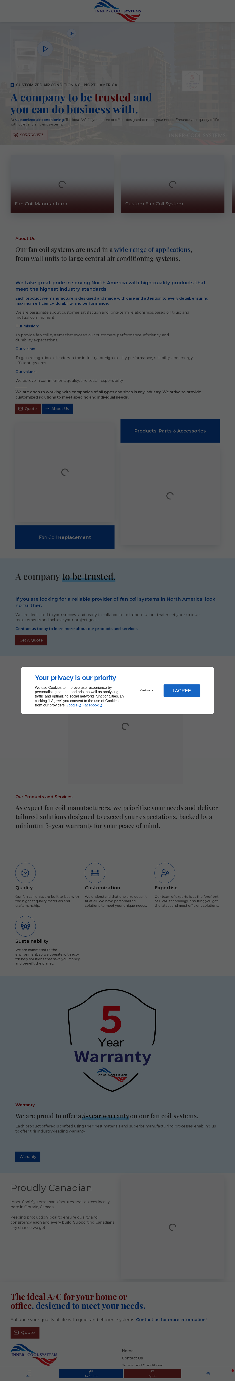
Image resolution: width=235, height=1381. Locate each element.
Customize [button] (147, 690)
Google (72, 705)
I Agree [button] (182, 690)
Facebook (91, 705)
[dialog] (117, 690)
